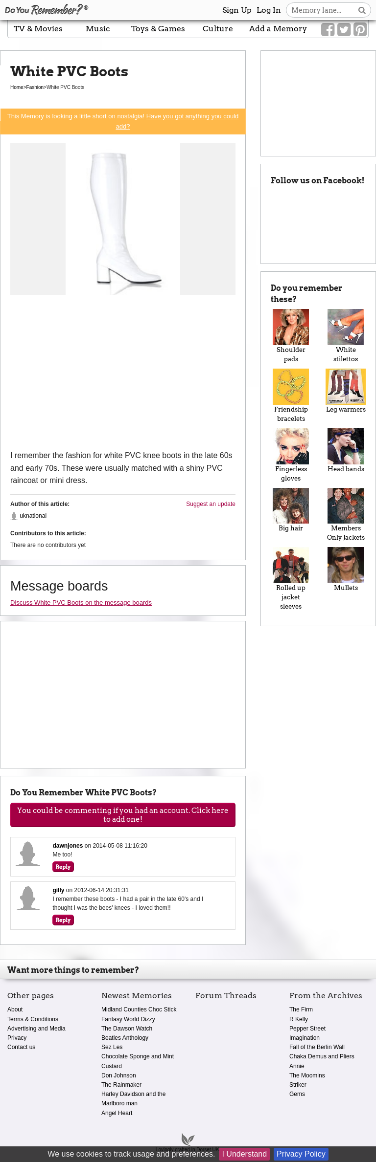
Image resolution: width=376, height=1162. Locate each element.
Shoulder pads (291, 336)
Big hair (291, 510)
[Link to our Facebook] (327, 30)
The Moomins (307, 1075)
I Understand (244, 1154)
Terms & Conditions (32, 1019)
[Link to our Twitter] (344, 30)
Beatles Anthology (124, 1037)
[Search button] (362, 10)
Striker (297, 1084)
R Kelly (298, 1019)
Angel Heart (116, 1113)
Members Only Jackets (346, 515)
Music (98, 28)
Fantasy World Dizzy (128, 1019)
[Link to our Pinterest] (360, 30)
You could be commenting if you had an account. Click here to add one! (123, 815)
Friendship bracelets (291, 395)
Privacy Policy (301, 1154)
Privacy (16, 1037)
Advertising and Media (36, 1028)
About (15, 1009)
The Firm (301, 1009)
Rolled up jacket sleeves (291, 578)
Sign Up (237, 10)
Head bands (346, 450)
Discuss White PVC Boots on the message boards (81, 602)
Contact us (21, 1047)
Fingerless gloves (291, 455)
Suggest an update (210, 504)
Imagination (304, 1037)
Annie (297, 1066)
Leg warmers (346, 391)
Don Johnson (118, 1075)
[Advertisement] (122, 375)
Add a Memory (278, 28)
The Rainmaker (121, 1084)
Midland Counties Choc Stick (138, 1009)
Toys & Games (158, 28)
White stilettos (346, 336)
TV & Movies (38, 28)
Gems (297, 1094)
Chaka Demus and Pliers (321, 1056)
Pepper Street (307, 1028)
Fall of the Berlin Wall (317, 1047)
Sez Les (111, 1047)
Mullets (346, 569)
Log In (269, 10)
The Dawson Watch (126, 1028)
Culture (218, 28)
